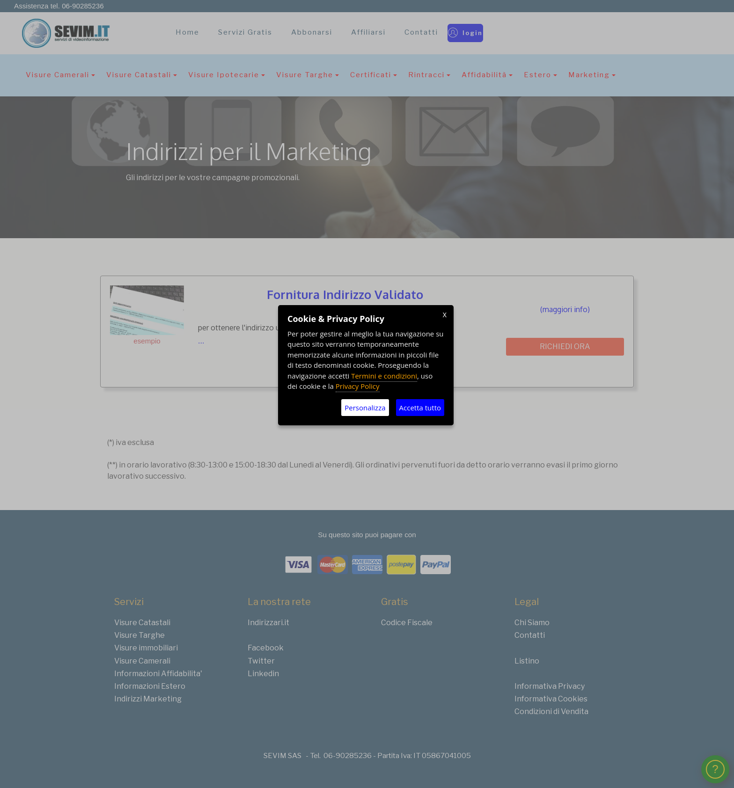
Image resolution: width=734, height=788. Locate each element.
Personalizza (365, 407)
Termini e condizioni (384, 375)
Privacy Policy (358, 386)
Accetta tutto (420, 407)
